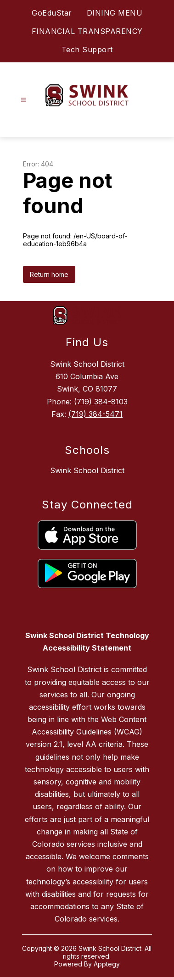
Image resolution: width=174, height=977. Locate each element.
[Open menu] (23, 100)
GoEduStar (52, 12)
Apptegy (107, 964)
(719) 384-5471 (95, 414)
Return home (49, 274)
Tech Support (87, 49)
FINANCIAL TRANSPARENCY (87, 31)
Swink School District (87, 470)
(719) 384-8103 (101, 401)
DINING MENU (115, 12)
